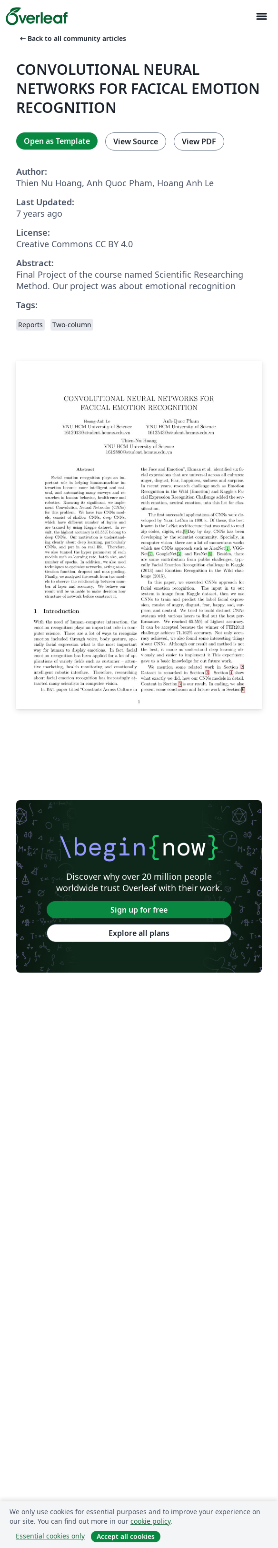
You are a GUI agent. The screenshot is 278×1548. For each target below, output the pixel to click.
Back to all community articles (72, 38)
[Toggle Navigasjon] (261, 16)
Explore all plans (139, 933)
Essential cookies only (50, 1535)
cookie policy (150, 1521)
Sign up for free (139, 910)
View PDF (199, 141)
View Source (135, 141)
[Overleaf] (37, 16)
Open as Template (57, 141)
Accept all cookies (126, 1536)
